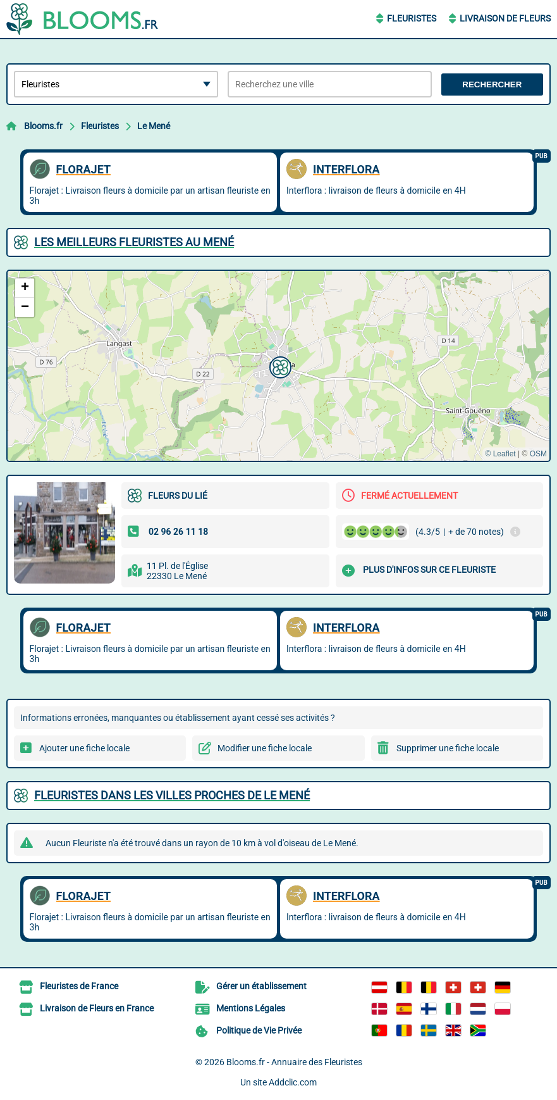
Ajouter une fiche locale (84, 748)
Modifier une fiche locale (264, 748)
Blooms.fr (43, 126)
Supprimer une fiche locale (447, 748)
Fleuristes (411, 18)
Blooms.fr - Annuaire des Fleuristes (294, 1062)
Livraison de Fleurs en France (97, 1008)
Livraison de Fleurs (505, 18)
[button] (278, 365)
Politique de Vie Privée (259, 1030)
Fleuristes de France (79, 986)
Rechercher (492, 84)
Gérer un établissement (261, 986)
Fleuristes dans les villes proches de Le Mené (172, 795)
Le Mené (153, 126)
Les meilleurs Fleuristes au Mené (134, 242)
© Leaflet (500, 453)
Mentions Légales (250, 1008)
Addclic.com (293, 1082)
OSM (538, 453)
